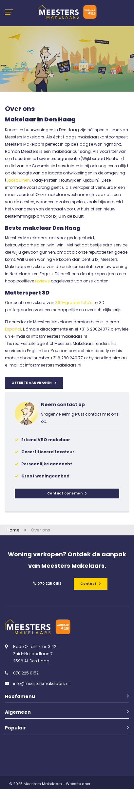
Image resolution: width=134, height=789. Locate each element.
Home (13, 530)
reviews (42, 281)
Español (13, 329)
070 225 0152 (47, 584)
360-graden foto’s (73, 302)
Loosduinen (18, 180)
